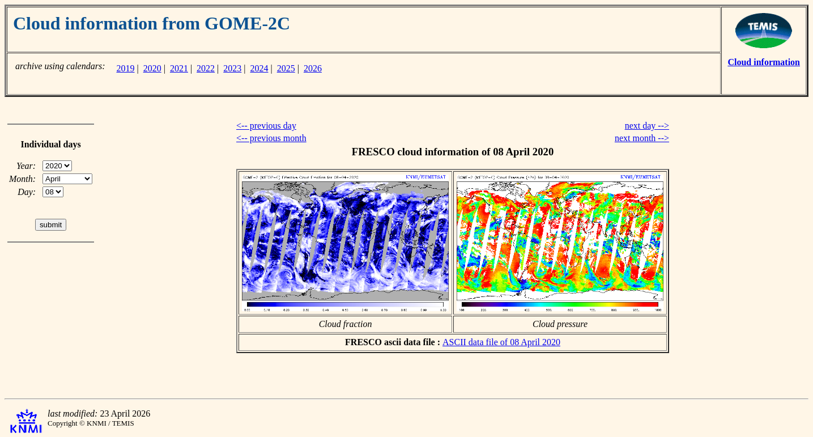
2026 (313, 68)
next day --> (647, 125)
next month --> (642, 138)
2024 (259, 68)
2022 (206, 68)
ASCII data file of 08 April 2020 (501, 342)
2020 (152, 68)
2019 (125, 68)
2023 (232, 68)
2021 (179, 68)
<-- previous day (266, 125)
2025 (286, 68)
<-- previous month (271, 138)
